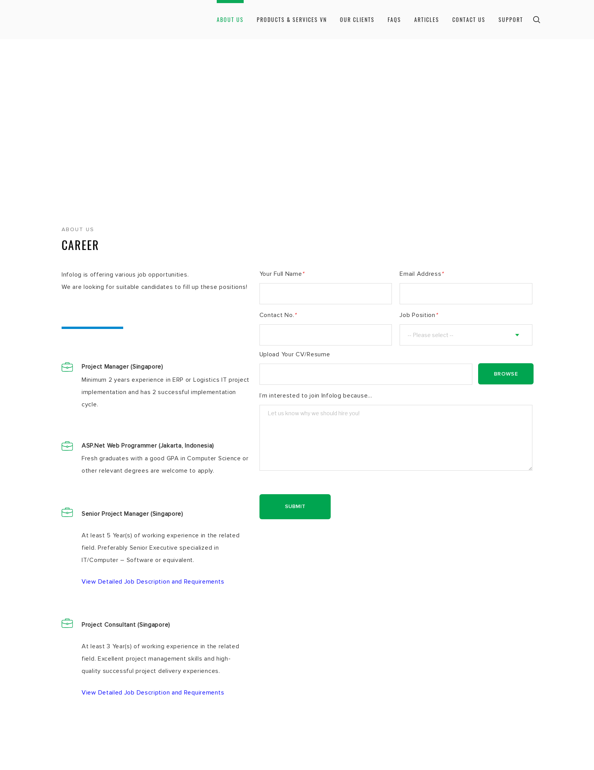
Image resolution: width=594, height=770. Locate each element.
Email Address (421, 274)
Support (511, 19)
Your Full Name (282, 274)
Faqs (394, 19)
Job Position (418, 315)
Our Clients (357, 19)
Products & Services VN (292, 19)
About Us (230, 19)
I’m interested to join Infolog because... (315, 395)
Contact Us (468, 19)
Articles (426, 19)
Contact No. (277, 315)
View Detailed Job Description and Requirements (153, 581)
